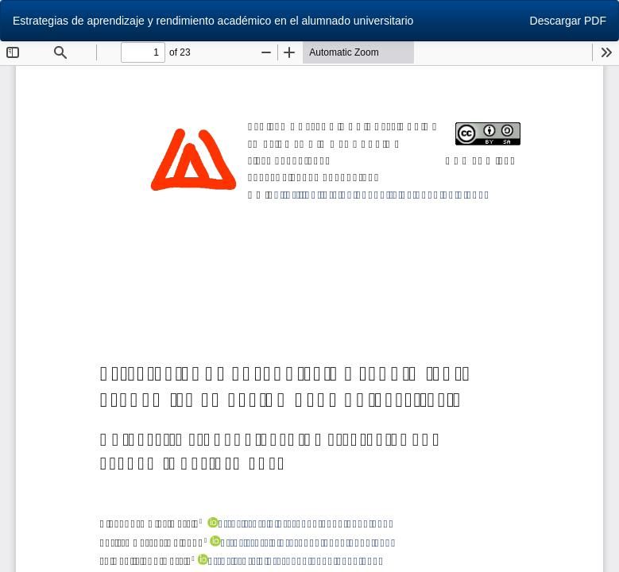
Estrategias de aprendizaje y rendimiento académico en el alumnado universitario (213, 20)
